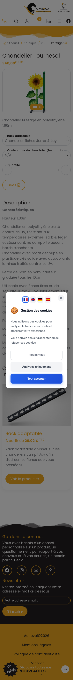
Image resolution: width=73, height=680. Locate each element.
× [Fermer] (61, 298)
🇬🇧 (33, 299)
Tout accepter (36, 378)
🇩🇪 (40, 299)
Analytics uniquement (36, 366)
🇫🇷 (25, 299)
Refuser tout (36, 355)
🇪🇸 (48, 299)
